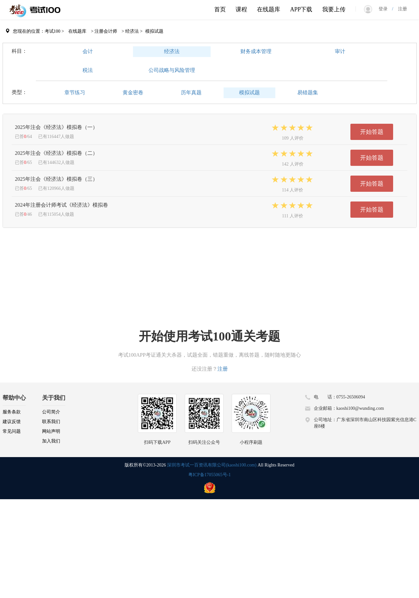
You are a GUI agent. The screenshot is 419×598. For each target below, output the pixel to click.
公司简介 (51, 411)
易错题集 (307, 92)
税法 (88, 70)
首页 (220, 9)
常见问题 (12, 431)
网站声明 (51, 431)
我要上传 (334, 9)
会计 (88, 51)
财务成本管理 (255, 51)
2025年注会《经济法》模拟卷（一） (56, 127)
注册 (400, 8)
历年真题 (191, 92)
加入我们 (51, 441)
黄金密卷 (133, 92)
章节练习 (74, 92)
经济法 (172, 51)
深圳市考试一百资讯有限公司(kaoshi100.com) (211, 465)
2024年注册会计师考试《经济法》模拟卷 (61, 205)
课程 (241, 9)
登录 (385, 8)
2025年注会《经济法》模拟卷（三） (56, 179)
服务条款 (12, 411)
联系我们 (51, 421)
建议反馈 (12, 421)
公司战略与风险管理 (172, 70)
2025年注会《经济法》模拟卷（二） (56, 153)
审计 (340, 51)
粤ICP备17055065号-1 (209, 474)
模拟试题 (249, 92)
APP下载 (301, 9)
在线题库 (268, 9)
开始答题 (371, 132)
